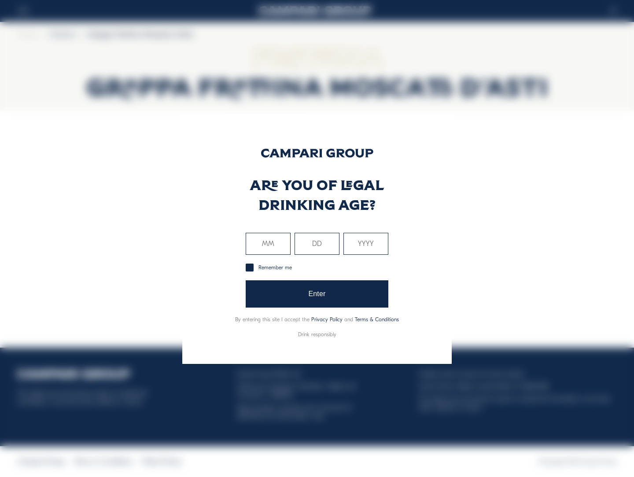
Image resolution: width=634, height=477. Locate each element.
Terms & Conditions (377, 319)
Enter (316, 293)
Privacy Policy (327, 319)
